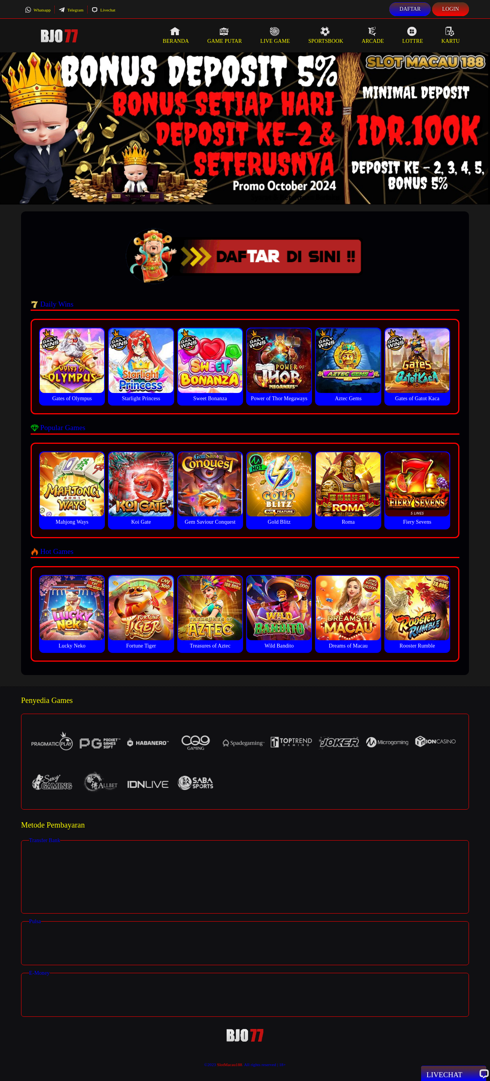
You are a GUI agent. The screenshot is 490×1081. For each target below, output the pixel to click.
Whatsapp (38, 10)
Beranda (176, 35)
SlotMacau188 (229, 1064)
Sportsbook (325, 35)
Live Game (275, 35)
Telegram (71, 10)
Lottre (412, 35)
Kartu (450, 35)
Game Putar (224, 35)
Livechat (103, 10)
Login (450, 9)
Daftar (410, 9)
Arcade (373, 35)
